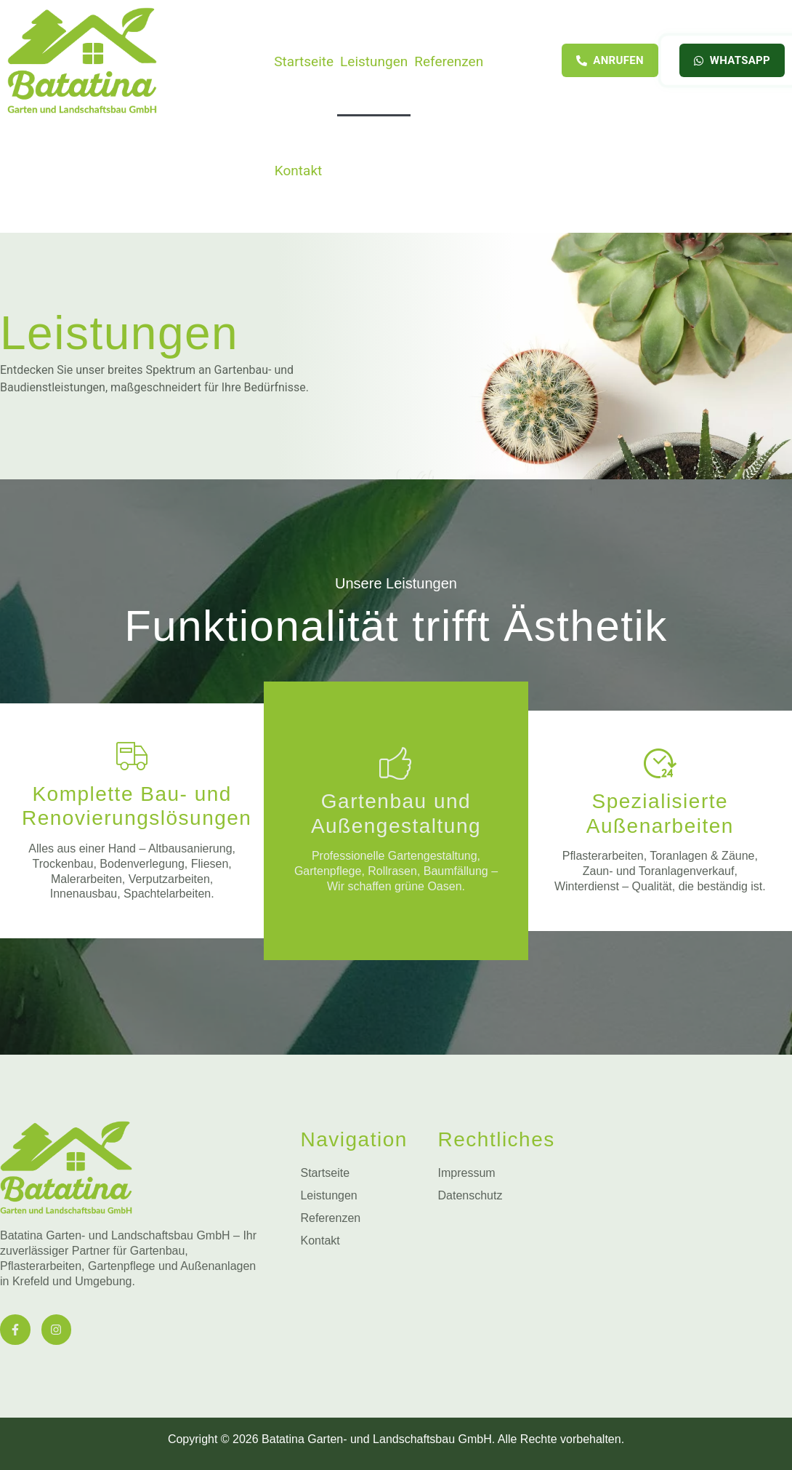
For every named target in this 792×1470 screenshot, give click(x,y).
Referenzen (448, 61)
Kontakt (298, 170)
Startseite (304, 61)
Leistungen (374, 61)
